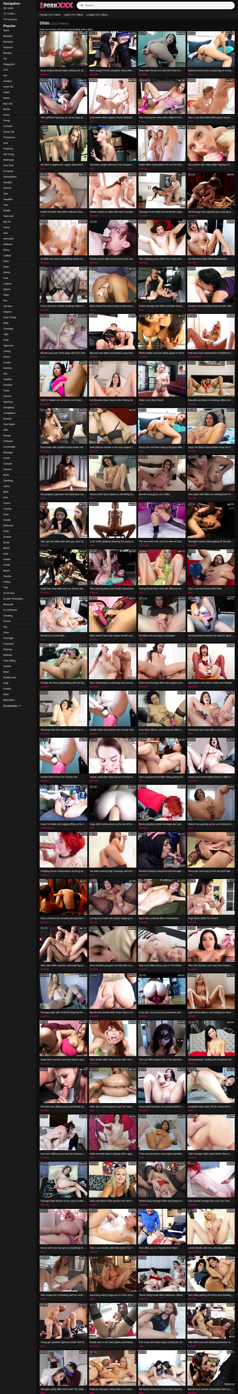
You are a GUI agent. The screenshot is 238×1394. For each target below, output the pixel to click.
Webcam (7, 244)
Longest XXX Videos (97, 14)
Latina (6, 486)
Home (8, 8)
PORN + (9, 13)
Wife (5, 430)
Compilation (9, 413)
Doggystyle (9, 64)
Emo (5, 497)
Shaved (7, 188)
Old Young (8, 154)
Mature (7, 289)
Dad (5, 233)
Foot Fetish (9, 424)
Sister (6, 295)
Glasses (7, 469)
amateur (192, 404)
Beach (6, 570)
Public (6, 390)
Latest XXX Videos (73, 14)
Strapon (7, 536)
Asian (6, 266)
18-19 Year (9, 593)
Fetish (6, 92)
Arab (5, 553)
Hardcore (8, 47)
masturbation (194, 356)
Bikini (6, 694)
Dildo (6, 323)
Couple (7, 362)
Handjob (7, 182)
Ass (5, 75)
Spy (5, 627)
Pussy (6, 115)
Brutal (6, 542)
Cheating (8, 615)
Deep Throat (9, 317)
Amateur (7, 81)
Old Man (7, 306)
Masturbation (10, 176)
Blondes (7, 53)
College (7, 255)
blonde (191, 1016)
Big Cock (8, 103)
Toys (5, 205)
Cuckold (7, 463)
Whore (6, 356)
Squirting (7, 401)
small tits (44, 1016)
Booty (6, 475)
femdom (44, 922)
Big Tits (7, 221)
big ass (93, 922)
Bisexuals (8, 604)
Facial (6, 227)
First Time (8, 165)
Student (7, 666)
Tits (5, 58)
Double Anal (9, 677)
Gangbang (8, 407)
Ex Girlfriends (10, 610)
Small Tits (8, 86)
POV (5, 70)
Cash (6, 514)
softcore (192, 1063)
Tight (5, 334)
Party (6, 340)
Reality (6, 210)
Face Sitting (9, 660)
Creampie (8, 328)
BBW (6, 491)
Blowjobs (8, 36)
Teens (6, 30)
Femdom (7, 385)
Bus (5, 300)
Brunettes (8, 41)
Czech (6, 458)
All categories (12, 705)
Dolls (5, 683)
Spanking (8, 480)
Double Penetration (13, 598)
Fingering (8, 148)
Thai (5, 587)
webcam (44, 74)
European (8, 171)
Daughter (8, 199)
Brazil (6, 672)
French (7, 621)
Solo (5, 193)
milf (42, 215)
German (7, 396)
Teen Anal (8, 216)
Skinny (6, 272)
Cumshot (8, 126)
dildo (92, 498)
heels (141, 121)
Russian (7, 418)
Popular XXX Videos (50, 14)
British (6, 548)
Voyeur (7, 503)
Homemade (9, 446)
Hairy (6, 261)
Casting (7, 508)
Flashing (7, 649)
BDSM (6, 109)
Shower (7, 435)
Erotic (6, 531)
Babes (6, 98)
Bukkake (7, 655)
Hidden (7, 559)
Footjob (7, 688)
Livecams (10, 19)
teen (92, 121)
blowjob (44, 545)
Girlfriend (8, 441)
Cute (5, 278)
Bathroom (8, 525)
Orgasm (7, 311)
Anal (5, 143)
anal (92, 828)
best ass (44, 1204)
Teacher (7, 576)
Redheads (8, 160)
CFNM (6, 565)
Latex (6, 632)
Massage (8, 452)
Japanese (8, 345)
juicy (42, 168)
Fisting (6, 582)
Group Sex (8, 131)
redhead (192, 215)
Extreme (7, 368)
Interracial (8, 238)
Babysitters (9, 700)
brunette (94, 74)
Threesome (9, 137)
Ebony (6, 250)
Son (5, 373)
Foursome (8, 643)
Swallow (7, 379)
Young (6, 120)
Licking (7, 351)
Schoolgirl (8, 638)
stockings (45, 451)
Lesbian (7, 283)
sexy (190, 74)
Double (7, 520)
